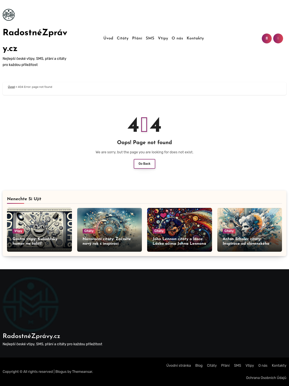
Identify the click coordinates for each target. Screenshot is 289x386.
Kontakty (195, 38)
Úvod (108, 38)
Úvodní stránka (178, 365)
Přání (137, 38)
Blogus (61, 372)
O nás (177, 38)
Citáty (123, 38)
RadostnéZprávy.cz (31, 336)
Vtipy (163, 38)
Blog (199, 365)
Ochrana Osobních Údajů (266, 378)
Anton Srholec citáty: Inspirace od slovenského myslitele (246, 244)
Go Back (145, 164)
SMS (150, 38)
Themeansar (82, 372)
